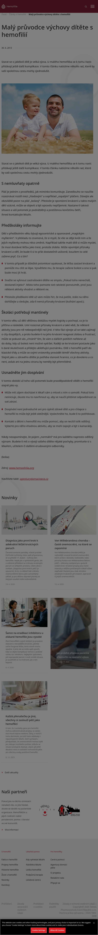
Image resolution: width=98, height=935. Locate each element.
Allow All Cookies (57, 930)
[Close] (94, 923)
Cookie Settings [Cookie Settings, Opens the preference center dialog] (38, 930)
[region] (49, 927)
